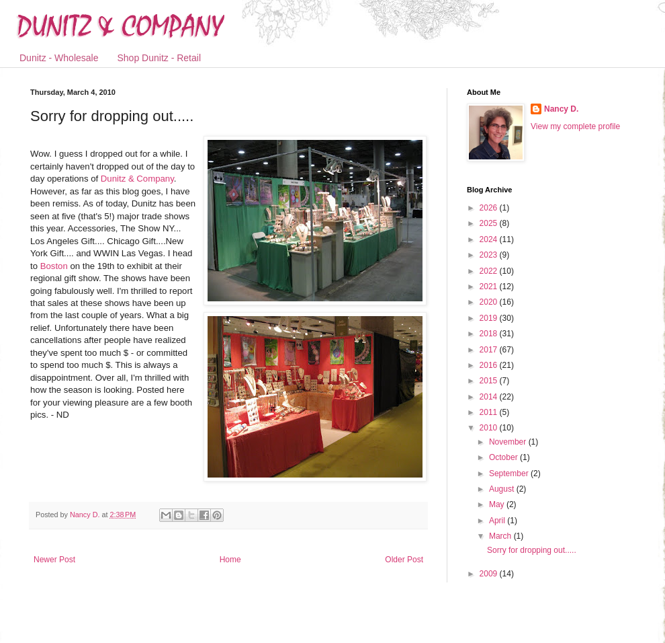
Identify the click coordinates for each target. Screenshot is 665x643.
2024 (490, 239)
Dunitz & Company (137, 179)
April (498, 520)
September (510, 473)
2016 (490, 365)
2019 (490, 318)
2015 (490, 380)
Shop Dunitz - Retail (160, 57)
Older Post (404, 559)
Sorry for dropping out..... (531, 550)
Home (230, 559)
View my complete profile (575, 126)
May (497, 504)
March (501, 536)
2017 (490, 349)
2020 (490, 302)
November (509, 442)
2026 (490, 208)
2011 (490, 412)
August (503, 489)
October (504, 457)
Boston (55, 266)
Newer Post (54, 559)
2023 (490, 255)
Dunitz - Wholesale (59, 57)
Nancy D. (561, 109)
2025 (490, 223)
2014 (490, 397)
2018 (490, 333)
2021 (490, 286)
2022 (490, 271)
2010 (490, 427)
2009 (490, 573)
